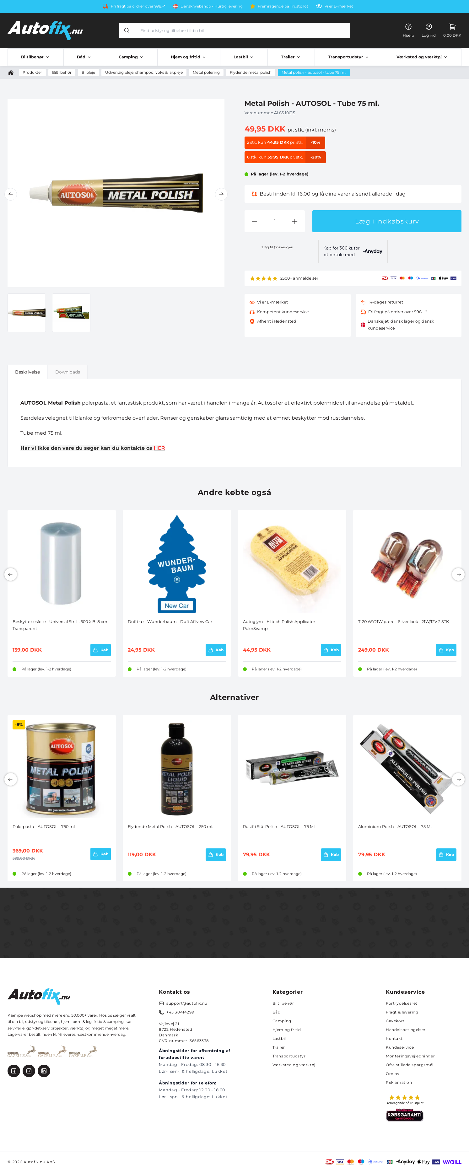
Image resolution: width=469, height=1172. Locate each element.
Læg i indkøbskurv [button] (387, 221)
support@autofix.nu (187, 1003)
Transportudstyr (289, 1056)
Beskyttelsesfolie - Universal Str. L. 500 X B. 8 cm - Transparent (61, 625)
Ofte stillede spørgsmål (410, 1064)
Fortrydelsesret (402, 1003)
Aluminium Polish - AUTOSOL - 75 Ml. (395, 826)
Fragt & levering (402, 1012)
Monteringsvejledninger (410, 1056)
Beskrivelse (27, 372)
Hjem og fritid (286, 1029)
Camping (281, 1021)
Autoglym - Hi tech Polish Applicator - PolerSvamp (280, 625)
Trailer (278, 1047)
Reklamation (399, 1082)
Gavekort (395, 1021)
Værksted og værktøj (293, 1064)
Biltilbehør (283, 1003)
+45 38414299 (180, 1012)
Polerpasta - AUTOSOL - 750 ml (44, 826)
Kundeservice (400, 1047)
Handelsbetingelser (406, 1029)
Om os (392, 1073)
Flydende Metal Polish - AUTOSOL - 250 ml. (170, 826)
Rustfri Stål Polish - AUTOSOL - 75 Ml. (279, 826)
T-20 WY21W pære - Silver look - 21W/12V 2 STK (403, 621)
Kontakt (394, 1038)
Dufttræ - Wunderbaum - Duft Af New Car (170, 621)
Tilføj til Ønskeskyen (277, 247)
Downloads (67, 372)
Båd (276, 1012)
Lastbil (279, 1038)
